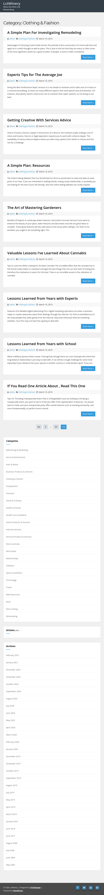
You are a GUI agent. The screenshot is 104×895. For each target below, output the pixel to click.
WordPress (18, 890)
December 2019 (13, 756)
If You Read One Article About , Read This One (46, 385)
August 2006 (11, 843)
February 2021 (12, 655)
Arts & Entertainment (15, 457)
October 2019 (12, 771)
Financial (10, 493)
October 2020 (12, 684)
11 (56, 426)
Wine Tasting (12, 609)
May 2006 (10, 865)
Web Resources (13, 594)
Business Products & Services (19, 471)
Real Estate (11, 551)
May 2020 (10, 720)
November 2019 (13, 763)
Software (10, 565)
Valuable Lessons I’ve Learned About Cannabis (46, 252)
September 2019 (13, 778)
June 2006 (10, 857)
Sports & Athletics (14, 573)
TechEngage (35, 887)
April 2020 (10, 727)
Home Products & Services (18, 522)
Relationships (12, 558)
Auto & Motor (12, 464)
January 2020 (12, 749)
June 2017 (10, 836)
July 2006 (10, 850)
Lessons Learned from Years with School (41, 343)
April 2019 (10, 807)
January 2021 (12, 662)
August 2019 (11, 785)
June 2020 (10, 713)
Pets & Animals (13, 544)
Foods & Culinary (14, 500)
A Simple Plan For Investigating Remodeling (44, 32)
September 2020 (13, 691)
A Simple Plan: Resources (28, 165)
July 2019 (10, 792)
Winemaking (11, 616)
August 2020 (11, 698)
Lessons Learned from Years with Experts (42, 298)
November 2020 (13, 677)
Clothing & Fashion (26, 38)
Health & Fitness (13, 508)
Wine (8, 601)
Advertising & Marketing (17, 450)
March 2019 (11, 814)
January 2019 (12, 821)
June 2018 (10, 828)
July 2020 (10, 706)
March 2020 (11, 734)
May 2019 (10, 799)
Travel (9, 587)
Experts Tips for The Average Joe (34, 74)
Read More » (88, 57)
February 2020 (12, 742)
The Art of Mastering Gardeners (34, 207)
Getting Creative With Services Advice (39, 120)
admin (12, 38)
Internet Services (13, 529)
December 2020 (13, 669)
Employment (12, 486)
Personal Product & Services (19, 536)
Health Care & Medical (16, 515)
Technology (11, 580)
